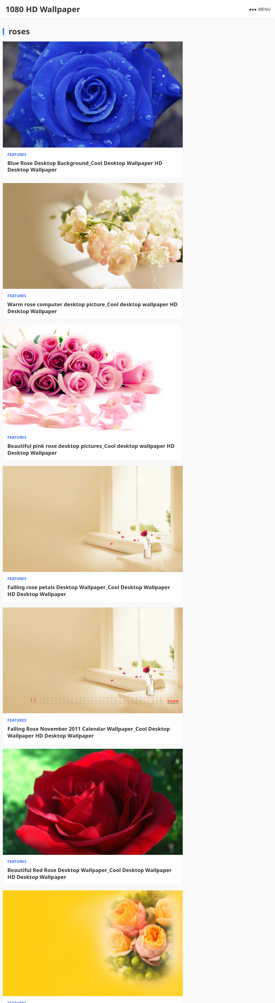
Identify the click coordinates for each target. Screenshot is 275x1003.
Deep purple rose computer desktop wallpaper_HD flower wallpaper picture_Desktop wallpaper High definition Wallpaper (199, 941)
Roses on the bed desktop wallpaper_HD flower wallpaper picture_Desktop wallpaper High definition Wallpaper (68, 941)
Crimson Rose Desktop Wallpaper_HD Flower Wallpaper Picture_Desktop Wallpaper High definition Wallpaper (201, 712)
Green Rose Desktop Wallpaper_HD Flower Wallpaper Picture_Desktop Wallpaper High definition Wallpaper (200, 827)
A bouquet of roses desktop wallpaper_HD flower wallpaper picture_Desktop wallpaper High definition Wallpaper (65, 712)
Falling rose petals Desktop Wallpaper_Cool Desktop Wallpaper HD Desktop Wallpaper (200, 253)
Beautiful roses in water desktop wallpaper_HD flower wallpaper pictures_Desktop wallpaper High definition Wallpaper (68, 827)
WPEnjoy (151, 992)
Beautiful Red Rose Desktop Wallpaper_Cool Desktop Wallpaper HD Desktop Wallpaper (201, 368)
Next (262, 969)
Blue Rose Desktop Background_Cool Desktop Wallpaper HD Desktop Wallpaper (66, 138)
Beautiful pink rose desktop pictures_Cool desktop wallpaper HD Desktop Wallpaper (61, 253)
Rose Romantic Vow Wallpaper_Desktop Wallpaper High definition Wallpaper (58, 597)
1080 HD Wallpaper (42, 9)
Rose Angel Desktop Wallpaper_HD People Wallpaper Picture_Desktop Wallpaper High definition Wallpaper (200, 597)
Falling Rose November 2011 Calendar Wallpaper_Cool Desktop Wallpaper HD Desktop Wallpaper (69, 368)
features (17, 126)
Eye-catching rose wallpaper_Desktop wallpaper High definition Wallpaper (55, 483)
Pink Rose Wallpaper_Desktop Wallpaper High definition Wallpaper (203, 483)
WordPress (196, 992)
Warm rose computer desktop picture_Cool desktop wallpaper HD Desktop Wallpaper (199, 138)
